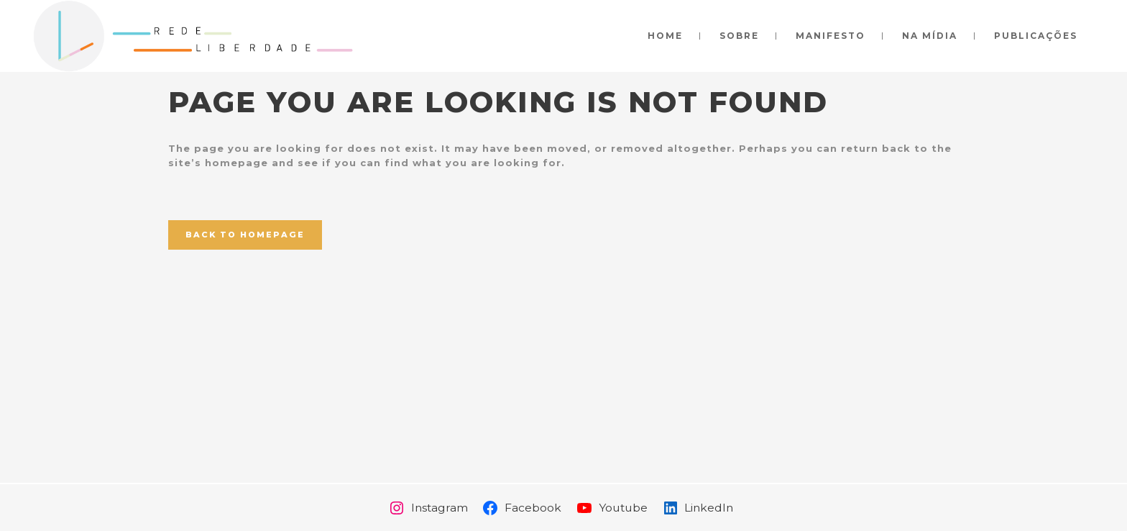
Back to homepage (245, 235)
